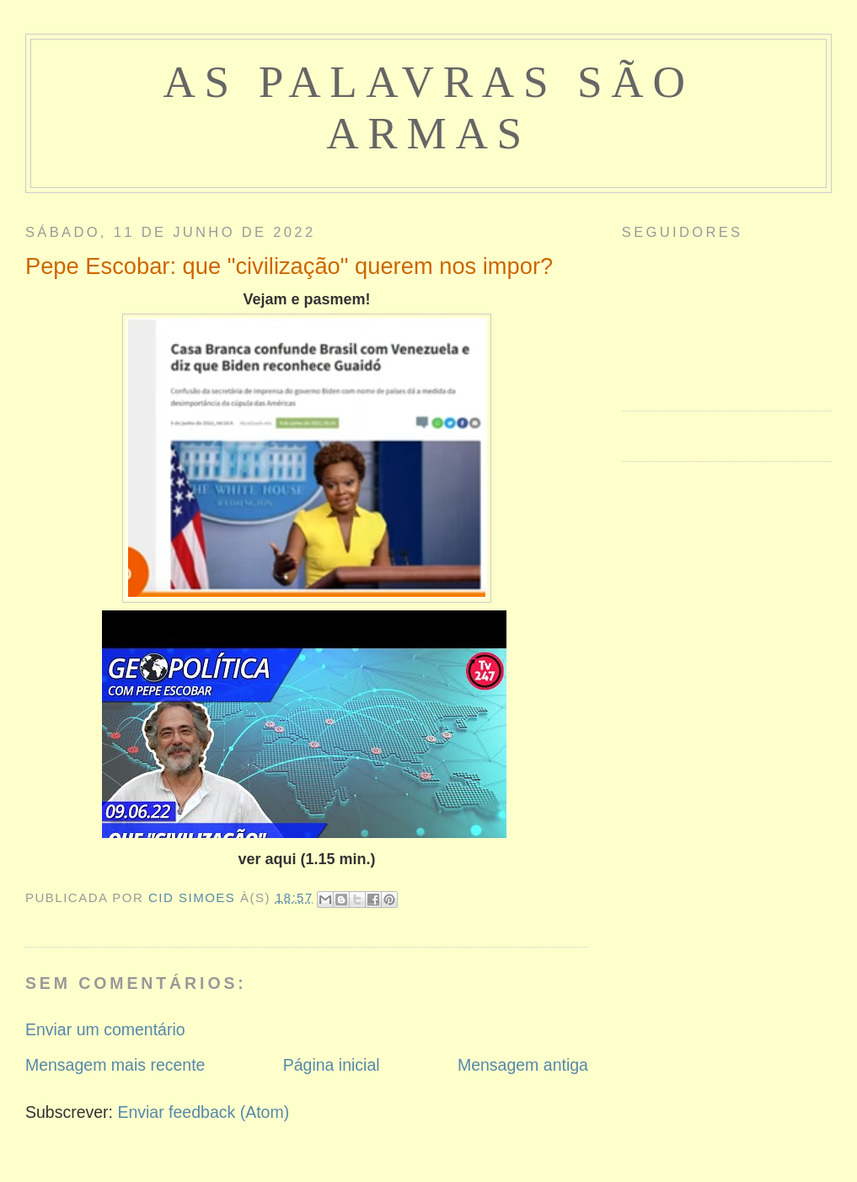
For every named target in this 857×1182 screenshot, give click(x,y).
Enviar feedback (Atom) (203, 1112)
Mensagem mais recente (115, 1065)
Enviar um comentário (105, 1029)
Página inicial (331, 1065)
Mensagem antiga (523, 1065)
